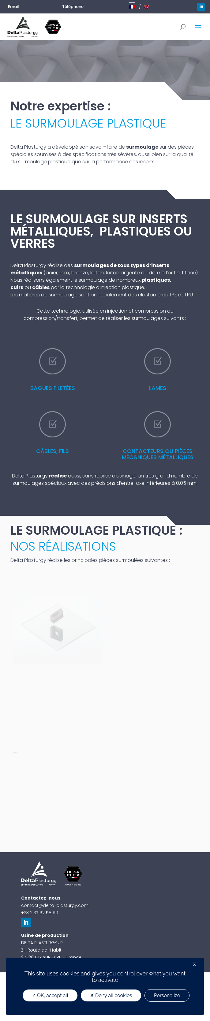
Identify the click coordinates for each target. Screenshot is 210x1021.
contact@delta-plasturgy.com (54, 905)
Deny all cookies (111, 995)
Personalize (167, 995)
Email (13, 6)
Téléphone (73, 6)
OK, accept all (50, 995)
